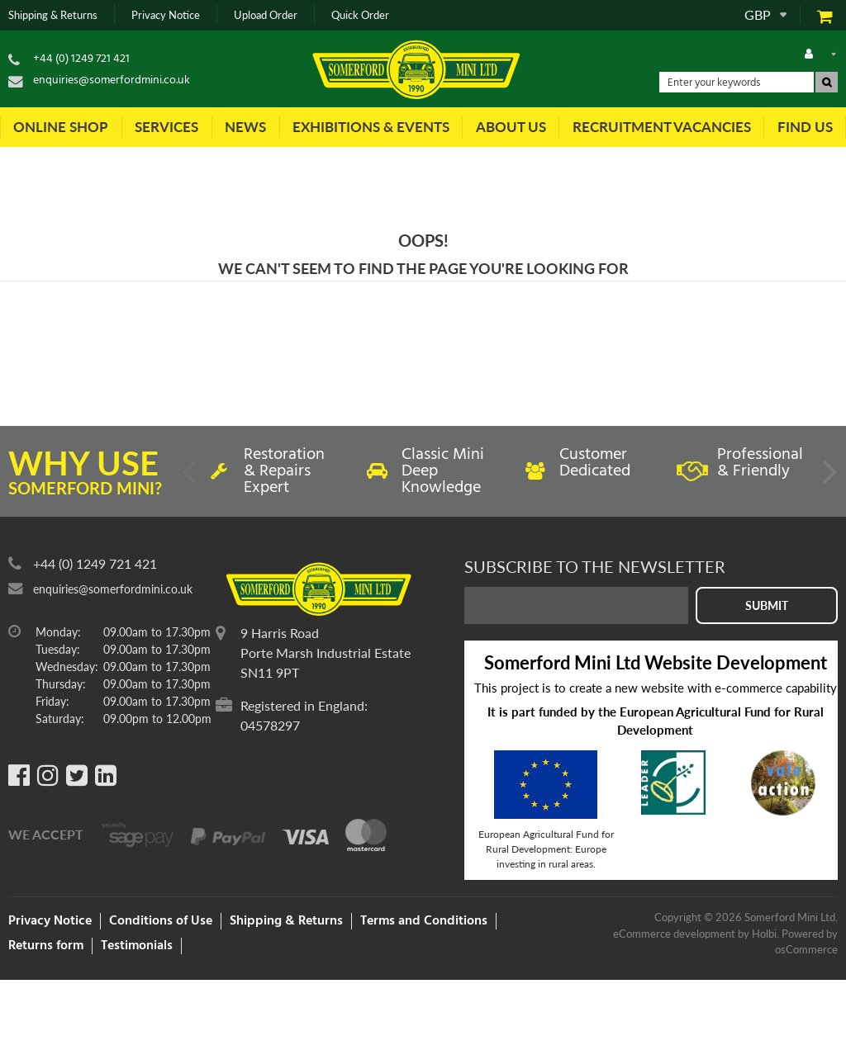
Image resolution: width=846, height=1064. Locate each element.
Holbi (764, 933)
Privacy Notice (165, 15)
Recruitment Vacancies (662, 126)
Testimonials (137, 946)
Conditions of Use (160, 921)
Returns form (45, 946)
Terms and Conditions (423, 921)
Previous (191, 478)
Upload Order (265, 15)
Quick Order (360, 15)
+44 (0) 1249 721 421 (81, 59)
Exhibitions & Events (370, 126)
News (245, 126)
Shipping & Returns (52, 15)
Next (829, 478)
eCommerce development (674, 933)
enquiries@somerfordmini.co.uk (111, 80)
